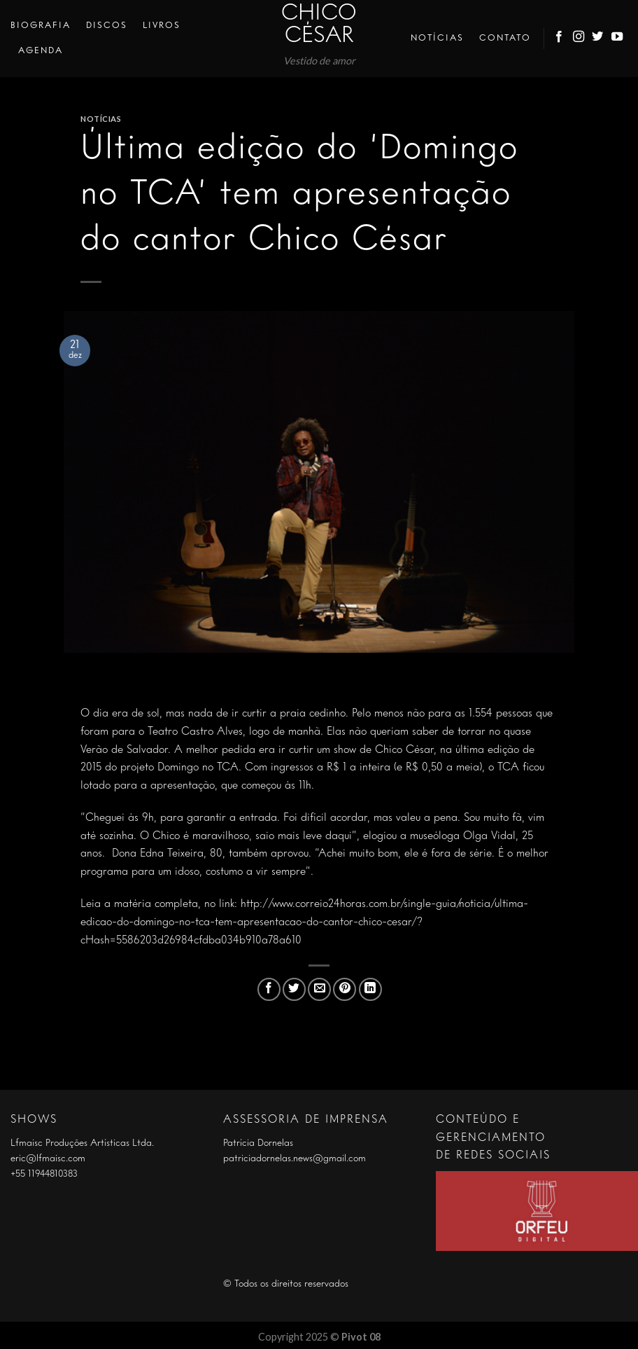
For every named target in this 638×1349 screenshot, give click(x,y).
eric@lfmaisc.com (47, 1158)
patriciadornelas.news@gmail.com (294, 1158)
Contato (505, 38)
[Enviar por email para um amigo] (319, 989)
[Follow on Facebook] (559, 38)
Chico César (319, 25)
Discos (106, 25)
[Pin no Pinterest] (344, 989)
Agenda (40, 50)
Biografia (40, 25)
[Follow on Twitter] (598, 38)
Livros (161, 25)
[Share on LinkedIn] (370, 989)
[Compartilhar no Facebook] (269, 989)
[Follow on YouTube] (617, 38)
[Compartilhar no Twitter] (294, 989)
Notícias (437, 38)
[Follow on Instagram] (579, 38)
